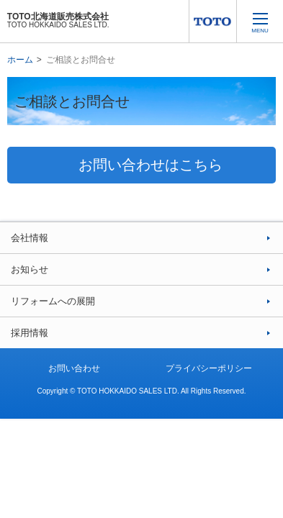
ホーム (20, 60)
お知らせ (29, 269)
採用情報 (29, 332)
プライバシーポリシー (209, 368)
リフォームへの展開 (53, 301)
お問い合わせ (74, 368)
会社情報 (29, 237)
